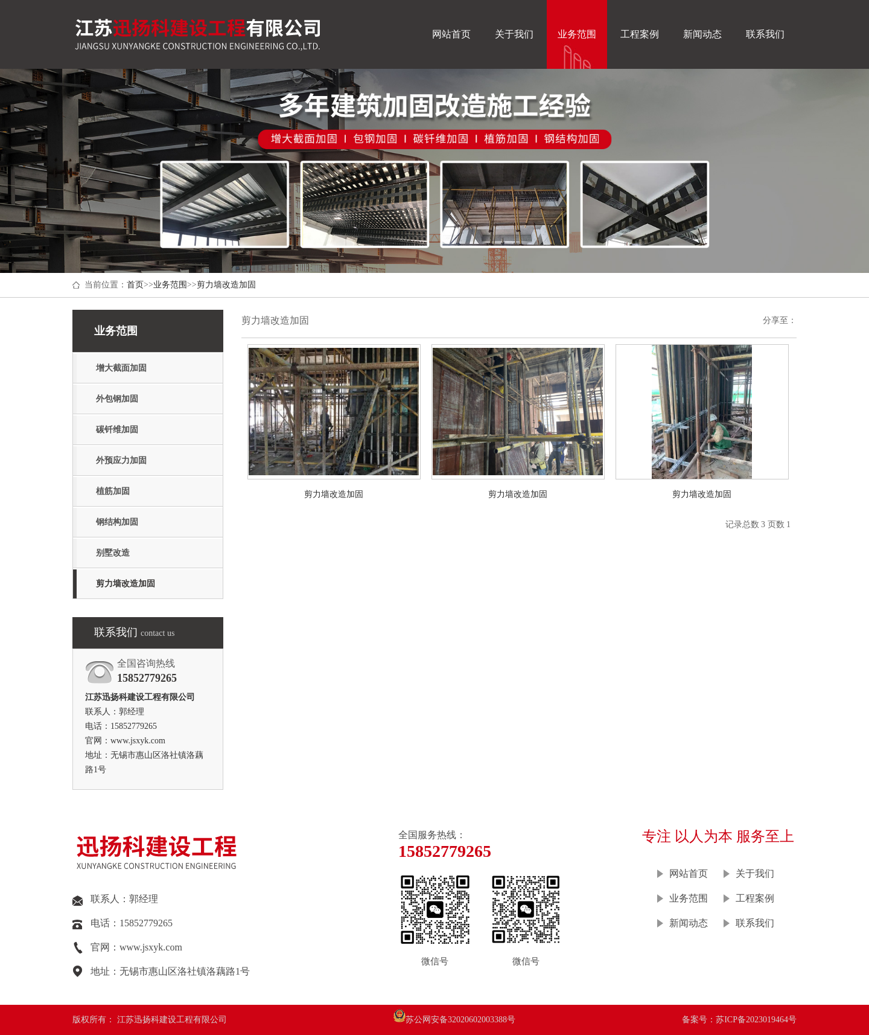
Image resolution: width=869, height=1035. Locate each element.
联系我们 (765, 34)
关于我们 (514, 34)
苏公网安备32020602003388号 (460, 1019)
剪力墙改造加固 (226, 284)
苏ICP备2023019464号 (756, 1019)
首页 (135, 284)
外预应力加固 (121, 460)
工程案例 (639, 34)
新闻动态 (702, 34)
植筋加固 (113, 491)
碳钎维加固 (117, 429)
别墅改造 (113, 552)
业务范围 (577, 34)
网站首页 (451, 34)
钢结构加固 (117, 522)
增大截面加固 (121, 368)
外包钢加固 (117, 398)
